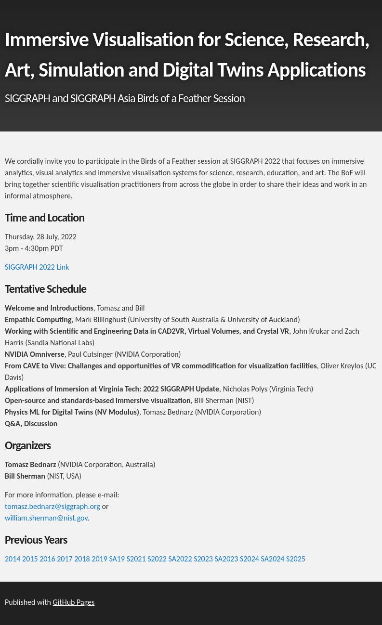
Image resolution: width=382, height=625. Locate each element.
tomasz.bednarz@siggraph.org (52, 506)
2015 (30, 558)
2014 (12, 558)
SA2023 (226, 558)
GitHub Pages (74, 602)
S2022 (157, 558)
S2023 (203, 558)
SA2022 (180, 558)
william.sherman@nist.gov (46, 517)
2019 (99, 558)
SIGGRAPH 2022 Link (37, 267)
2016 (47, 558)
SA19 (117, 558)
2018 (82, 558)
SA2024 (273, 558)
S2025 (295, 558)
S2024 (249, 558)
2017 (64, 558)
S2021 (136, 558)
